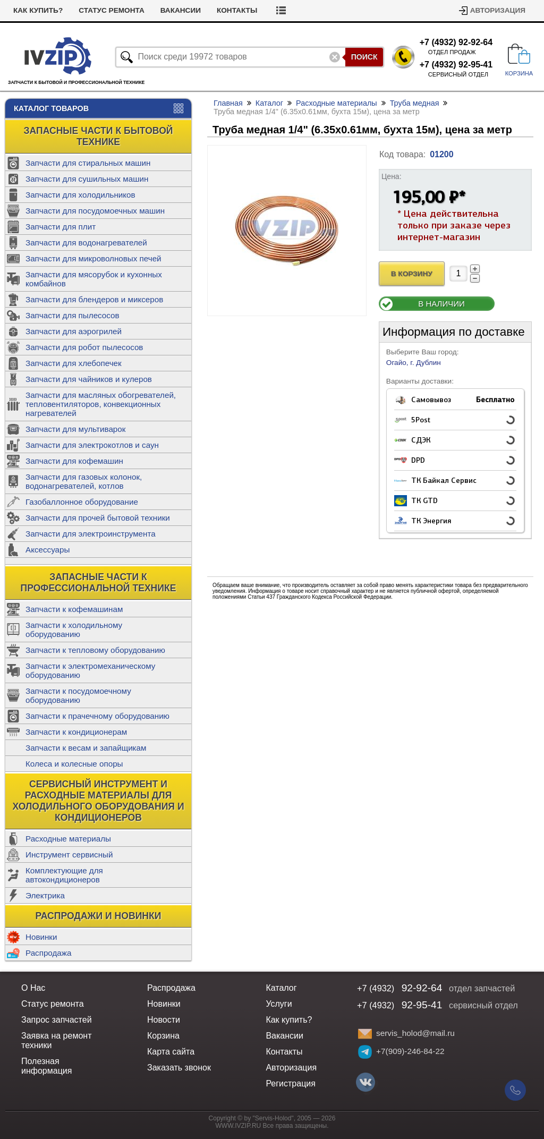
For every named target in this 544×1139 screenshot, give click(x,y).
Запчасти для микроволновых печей (94, 258)
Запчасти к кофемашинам (74, 609)
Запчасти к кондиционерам (76, 731)
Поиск (364, 57)
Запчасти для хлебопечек (74, 363)
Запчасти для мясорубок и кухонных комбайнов (94, 279)
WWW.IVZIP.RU (238, 1125)
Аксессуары (48, 549)
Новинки (41, 936)
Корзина (163, 1035)
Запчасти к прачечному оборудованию (97, 715)
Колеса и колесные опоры (74, 763)
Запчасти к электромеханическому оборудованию (90, 670)
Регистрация (291, 1083)
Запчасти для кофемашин (74, 460)
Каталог (269, 103)
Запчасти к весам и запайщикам (86, 747)
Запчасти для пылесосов (73, 315)
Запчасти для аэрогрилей (74, 331)
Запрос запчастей (56, 1019)
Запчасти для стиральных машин (88, 162)
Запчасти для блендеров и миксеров (94, 299)
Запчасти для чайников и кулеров (89, 379)
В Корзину (411, 274)
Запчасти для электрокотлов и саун (92, 444)
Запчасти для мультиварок (75, 429)
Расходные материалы (68, 838)
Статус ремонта (111, 10)
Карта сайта (170, 1051)
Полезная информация (46, 1066)
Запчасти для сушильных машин (87, 178)
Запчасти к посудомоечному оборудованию (78, 695)
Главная (228, 103)
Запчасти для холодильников (80, 194)
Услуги (279, 1003)
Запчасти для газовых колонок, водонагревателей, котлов (84, 481)
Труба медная (414, 103)
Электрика (45, 895)
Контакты (237, 10)
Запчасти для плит (61, 226)
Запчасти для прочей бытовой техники (98, 517)
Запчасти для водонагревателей (86, 242)
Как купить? (38, 10)
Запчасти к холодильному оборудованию (74, 629)
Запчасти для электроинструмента (91, 533)
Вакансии (180, 10)
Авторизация (497, 10)
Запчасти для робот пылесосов (84, 347)
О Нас (33, 987)
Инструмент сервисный (69, 854)
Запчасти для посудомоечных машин (95, 210)
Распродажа (48, 952)
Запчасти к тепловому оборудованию (95, 649)
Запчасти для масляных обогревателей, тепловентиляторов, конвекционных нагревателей (101, 404)
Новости (163, 1019)
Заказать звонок (179, 1067)
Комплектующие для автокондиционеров (64, 875)
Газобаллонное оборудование (82, 501)
